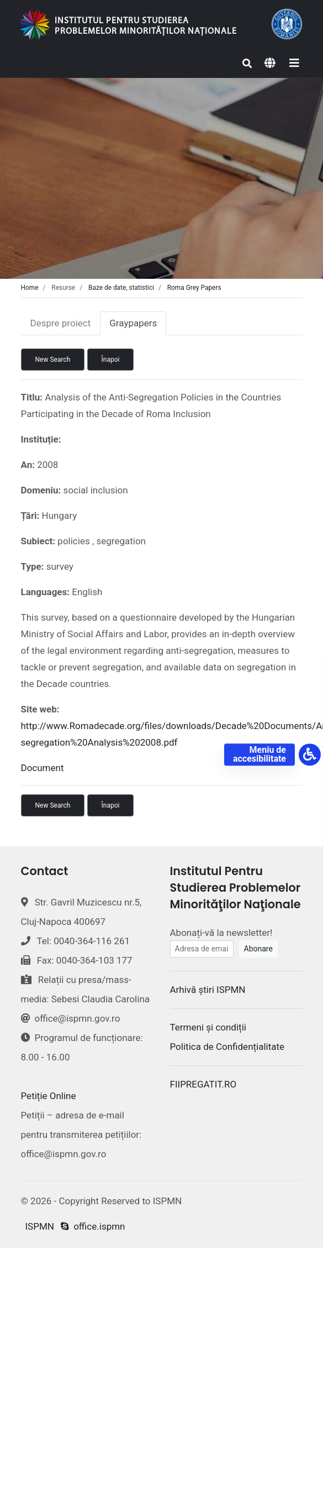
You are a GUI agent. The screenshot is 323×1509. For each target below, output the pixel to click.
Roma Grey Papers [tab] (194, 288)
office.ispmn (93, 1226)
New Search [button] (53, 359)
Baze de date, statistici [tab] (121, 288)
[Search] (247, 64)
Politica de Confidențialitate (227, 1046)
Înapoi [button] (111, 359)
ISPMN (39, 1226)
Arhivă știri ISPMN (208, 989)
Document (42, 767)
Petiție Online (48, 1095)
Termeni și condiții (208, 1027)
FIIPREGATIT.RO (203, 1084)
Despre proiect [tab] (60, 323)
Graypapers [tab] (133, 323)
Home (30, 288)
